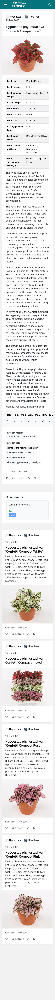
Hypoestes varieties (16, 457)
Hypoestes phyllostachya (19, 452)
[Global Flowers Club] (20, 4)
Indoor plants (28, 436)
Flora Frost (32, 16)
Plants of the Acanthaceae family (22, 447)
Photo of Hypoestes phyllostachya (23, 462)
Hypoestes (13, 16)
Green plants (13, 436)
